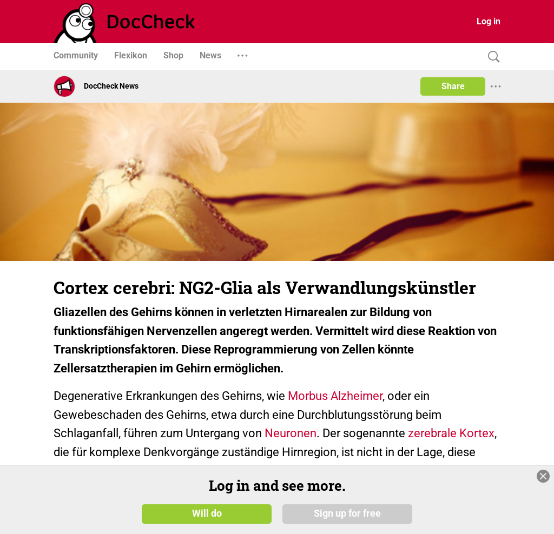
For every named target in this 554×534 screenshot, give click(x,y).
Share (453, 86)
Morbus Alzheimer (335, 396)
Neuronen (290, 433)
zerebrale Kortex (451, 433)
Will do (207, 513)
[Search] (491, 57)
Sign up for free (347, 513)
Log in (488, 21)
